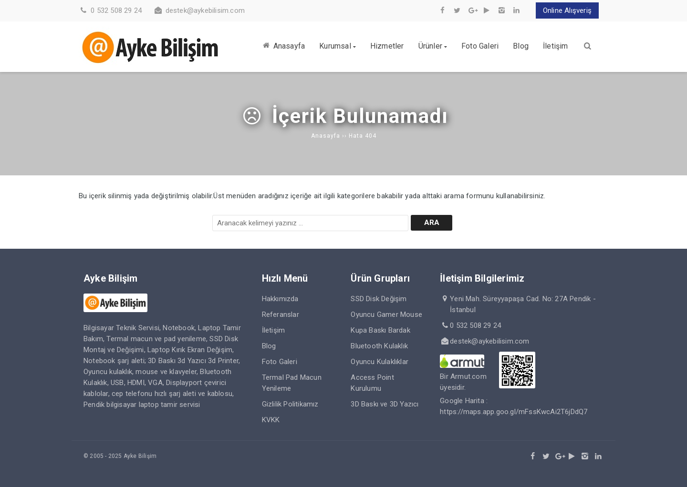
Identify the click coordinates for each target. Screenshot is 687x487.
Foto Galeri (279, 361)
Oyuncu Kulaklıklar (379, 361)
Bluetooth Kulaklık (379, 346)
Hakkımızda (280, 298)
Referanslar (280, 314)
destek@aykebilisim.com (205, 10)
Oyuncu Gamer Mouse (386, 314)
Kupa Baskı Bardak (380, 330)
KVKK (271, 420)
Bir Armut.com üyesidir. (463, 376)
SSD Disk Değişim (378, 298)
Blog (269, 346)
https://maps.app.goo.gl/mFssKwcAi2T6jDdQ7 (513, 411)
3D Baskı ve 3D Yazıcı (384, 404)
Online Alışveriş (567, 10)
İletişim (273, 330)
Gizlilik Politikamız (290, 404)
